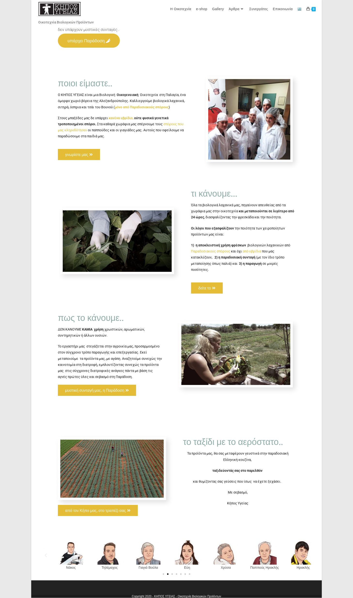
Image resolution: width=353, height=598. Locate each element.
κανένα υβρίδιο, (120, 118)
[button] (45, 555)
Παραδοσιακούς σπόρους (210, 251)
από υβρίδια (252, 251)
